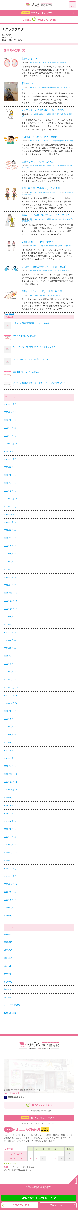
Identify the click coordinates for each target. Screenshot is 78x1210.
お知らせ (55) (10, 1013)
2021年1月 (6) (10, 679)
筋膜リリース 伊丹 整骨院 (37, 161)
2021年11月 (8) (10, 601)
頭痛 (71, 141)
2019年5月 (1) (10, 829)
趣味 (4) (7, 989)
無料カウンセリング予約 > (37, 1117)
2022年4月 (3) (10, 562)
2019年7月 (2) (10, 813)
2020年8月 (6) (10, 719)
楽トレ (68, 87)
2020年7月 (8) (10, 727)
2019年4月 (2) (10, 837)
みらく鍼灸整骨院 (50, 87)
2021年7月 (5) (10, 632)
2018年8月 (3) (10, 900)
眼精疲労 (51, 270)
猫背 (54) (8, 958)
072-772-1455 (42, 1105)
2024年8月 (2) (10, 451)
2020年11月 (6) (10, 695)
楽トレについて (29, 83)
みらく (44, 295)
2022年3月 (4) (10, 569)
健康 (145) (8, 934)
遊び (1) (7, 997)
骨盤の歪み (27, 194)
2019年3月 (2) (10, 845)
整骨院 (54, 62)
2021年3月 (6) (10, 664)
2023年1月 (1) (10, 491)
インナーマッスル (39, 87)
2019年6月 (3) (10, 821)
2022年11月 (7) (10, 506)
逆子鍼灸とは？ (30, 58)
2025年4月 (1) (10, 436)
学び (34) (8, 981)
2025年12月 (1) (10, 404)
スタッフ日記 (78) (12, 1005)
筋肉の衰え (29, 221)
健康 (31, 87)
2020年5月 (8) (10, 742)
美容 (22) (8, 942)
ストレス (36, 141)
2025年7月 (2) (10, 428)
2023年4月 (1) (10, 483)
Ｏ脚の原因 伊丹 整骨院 (37, 242)
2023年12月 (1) (10, 459)
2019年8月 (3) (10, 805)
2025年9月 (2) (10, 420)
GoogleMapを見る (13, 1093)
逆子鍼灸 (63, 62)
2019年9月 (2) (10, 797)
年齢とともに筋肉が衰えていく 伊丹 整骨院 (45, 215)
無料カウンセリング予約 (37, 12)
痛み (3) (7, 966)
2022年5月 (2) (10, 554)
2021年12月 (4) (10, 593)
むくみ (54, 165)
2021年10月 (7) (10, 609)
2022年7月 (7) (10, 538)
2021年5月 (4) (10, 648)
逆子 (58, 62)
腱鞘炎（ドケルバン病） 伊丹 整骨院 (42, 291)
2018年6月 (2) (10, 915)
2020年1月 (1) (10, 766)
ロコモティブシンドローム (60, 219)
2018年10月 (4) (10, 884)
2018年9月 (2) (10, 892)
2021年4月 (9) (10, 656)
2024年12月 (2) (10, 444)
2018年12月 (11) (11, 868)
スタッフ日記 (34, 62)
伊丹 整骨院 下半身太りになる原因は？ (43, 188)
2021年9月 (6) (10, 617)
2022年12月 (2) (10, 499)
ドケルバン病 (37, 295)
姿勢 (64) (8, 950)
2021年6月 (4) (10, 640)
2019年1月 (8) (10, 860)
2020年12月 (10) (11, 687)
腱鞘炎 (58, 295)
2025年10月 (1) (10, 412)
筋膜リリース (69, 165)
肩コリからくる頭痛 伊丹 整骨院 (39, 137)
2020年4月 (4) (10, 750)
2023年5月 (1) (10, 475)
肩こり (66, 114)
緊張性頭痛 (61, 141)
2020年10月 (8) (10, 703)
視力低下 (62, 270)
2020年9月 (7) (10, 711)
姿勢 (31, 246)
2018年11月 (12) (11, 876)
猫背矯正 (61, 246)
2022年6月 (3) (10, 546)
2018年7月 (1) (10, 908)
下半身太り (58, 192)
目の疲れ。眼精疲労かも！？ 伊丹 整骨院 (44, 266)
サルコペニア (37, 219)
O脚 (34, 246)
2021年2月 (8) (10, 672)
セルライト (36, 192)
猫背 (61, 114)
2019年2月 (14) (10, 852)
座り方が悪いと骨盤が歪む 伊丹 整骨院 (43, 110)
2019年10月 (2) (10, 790)
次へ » (11, 313)
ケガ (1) (7, 974)
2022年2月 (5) (10, 577)
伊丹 (49, 62)
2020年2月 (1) (10, 758)
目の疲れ (45, 270)
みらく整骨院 (43, 62)
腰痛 (27, 167)
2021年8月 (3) (10, 624)
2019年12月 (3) (10, 774)
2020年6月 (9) (10, 735)
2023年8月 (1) (10, 467)
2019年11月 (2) (10, 782)
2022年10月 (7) (10, 514)
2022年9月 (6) (10, 522)
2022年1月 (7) (10, 585)
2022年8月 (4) (10, 530)
